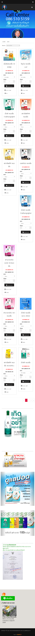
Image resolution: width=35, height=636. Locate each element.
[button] (3, 489)
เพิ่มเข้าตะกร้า (9, 86)
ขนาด (5, 75)
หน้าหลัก (3, 41)
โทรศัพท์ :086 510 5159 (8, 603)
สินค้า (8, 41)
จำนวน (5, 79)
